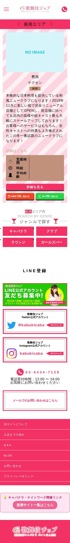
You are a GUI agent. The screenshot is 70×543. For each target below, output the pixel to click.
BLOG (8, 455)
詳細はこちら (16, 151)
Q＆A (7, 445)
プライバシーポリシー (19, 476)
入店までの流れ (14, 434)
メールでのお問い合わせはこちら (35, 400)
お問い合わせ (13, 465)
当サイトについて (16, 424)
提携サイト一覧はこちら (35, 505)
